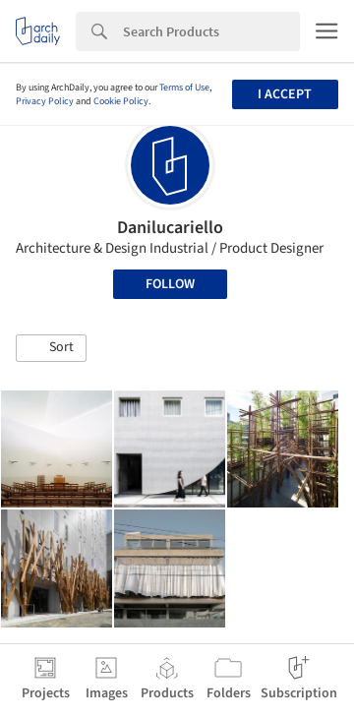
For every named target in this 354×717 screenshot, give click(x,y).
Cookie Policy (120, 101)
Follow (170, 284)
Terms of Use (184, 87)
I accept (285, 94)
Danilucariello (170, 227)
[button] (51, 348)
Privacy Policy (45, 101)
